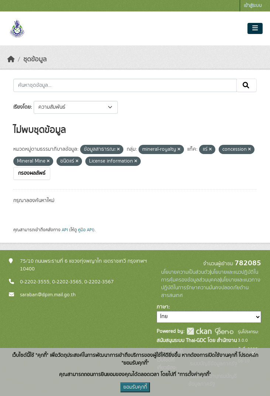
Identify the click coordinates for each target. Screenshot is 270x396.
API (65, 229)
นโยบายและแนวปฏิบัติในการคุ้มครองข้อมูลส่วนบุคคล (209, 276)
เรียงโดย (22, 107)
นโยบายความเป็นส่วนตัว (185, 272)
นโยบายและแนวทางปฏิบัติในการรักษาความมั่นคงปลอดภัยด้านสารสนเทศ (210, 287)
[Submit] (246, 85)
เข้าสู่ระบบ (253, 5)
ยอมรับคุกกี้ (135, 387)
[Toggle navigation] (255, 28)
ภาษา (162, 307)
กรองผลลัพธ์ (31, 173)
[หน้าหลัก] (11, 59)
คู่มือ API (85, 229)
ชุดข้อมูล (35, 59)
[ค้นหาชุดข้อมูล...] (125, 85)
